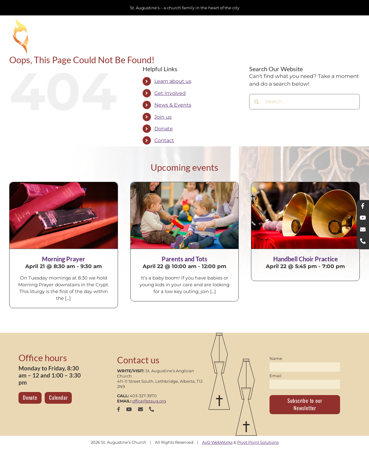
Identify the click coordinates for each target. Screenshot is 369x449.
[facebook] (118, 409)
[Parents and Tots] (185, 215)
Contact (164, 140)
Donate (163, 129)
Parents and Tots (184, 259)
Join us (163, 117)
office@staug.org (149, 400)
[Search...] (304, 101)
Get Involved (170, 93)
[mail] (140, 409)
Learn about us (172, 81)
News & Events (172, 105)
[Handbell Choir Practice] (305, 215)
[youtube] (129, 409)
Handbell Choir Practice (305, 259)
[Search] (257, 101)
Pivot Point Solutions (258, 442)
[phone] (151, 409)
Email (276, 375)
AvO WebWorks (217, 442)
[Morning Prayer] (64, 215)
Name (276, 358)
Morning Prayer (63, 259)
